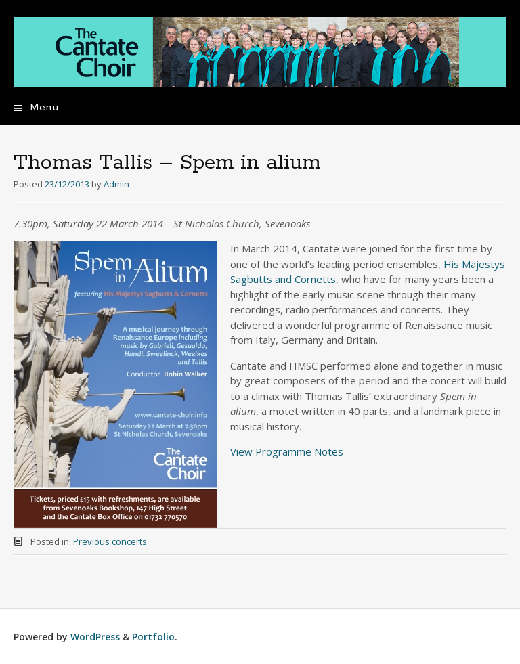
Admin (116, 184)
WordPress (95, 636)
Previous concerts (110, 541)
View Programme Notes (286, 451)
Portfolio (153, 636)
